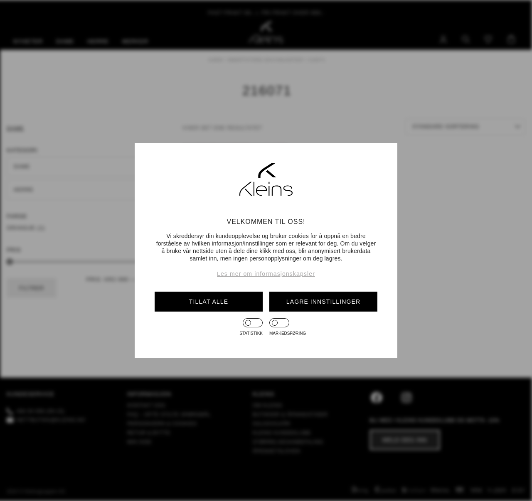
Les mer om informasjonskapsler (266, 273)
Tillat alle (208, 301)
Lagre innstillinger (323, 301)
